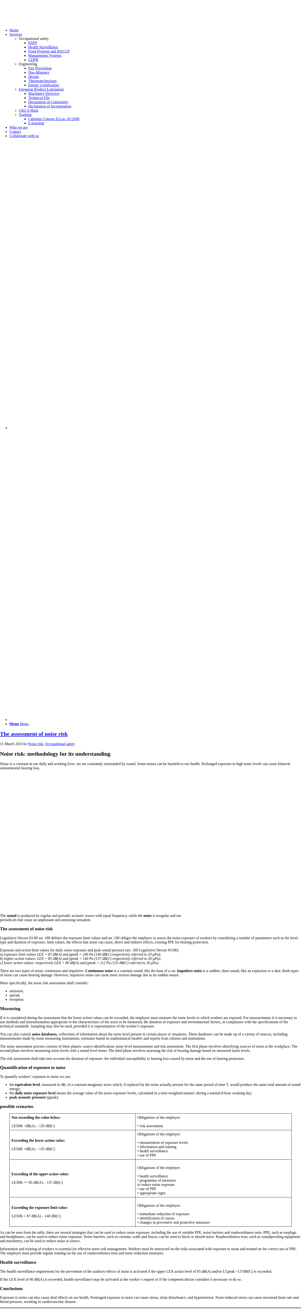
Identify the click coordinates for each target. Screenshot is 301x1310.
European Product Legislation (41, 89)
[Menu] (18, 724)
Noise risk (35, 744)
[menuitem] (155, 30)
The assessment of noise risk (34, 734)
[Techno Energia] (35, 22)
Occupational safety (60, 744)
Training (25, 115)
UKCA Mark (28, 110)
